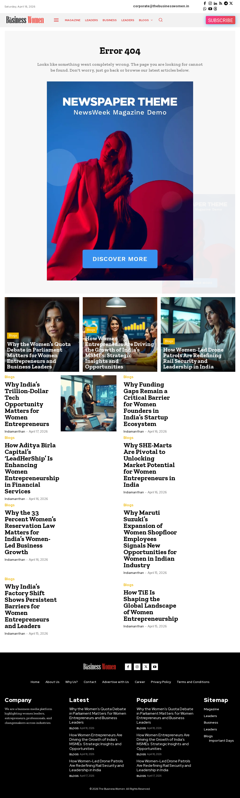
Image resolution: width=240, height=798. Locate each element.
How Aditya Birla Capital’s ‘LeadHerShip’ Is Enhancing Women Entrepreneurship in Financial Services (32, 470)
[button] (160, 20)
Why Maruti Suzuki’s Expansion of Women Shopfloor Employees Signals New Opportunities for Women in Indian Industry (150, 541)
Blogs (13, 350)
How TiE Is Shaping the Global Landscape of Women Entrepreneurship (151, 608)
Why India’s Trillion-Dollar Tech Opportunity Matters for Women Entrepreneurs (27, 406)
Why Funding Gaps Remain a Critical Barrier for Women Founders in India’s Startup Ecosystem (147, 406)
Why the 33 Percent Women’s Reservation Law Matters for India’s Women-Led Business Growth (30, 534)
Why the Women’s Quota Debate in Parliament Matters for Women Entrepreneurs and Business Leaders (97, 716)
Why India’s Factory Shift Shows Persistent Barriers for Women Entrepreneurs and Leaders (31, 608)
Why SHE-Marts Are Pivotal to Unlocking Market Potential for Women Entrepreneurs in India (149, 467)
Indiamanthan (15, 434)
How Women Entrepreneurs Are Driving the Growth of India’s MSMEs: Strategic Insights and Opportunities (94, 741)
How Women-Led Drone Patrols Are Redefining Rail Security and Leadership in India (95, 764)
